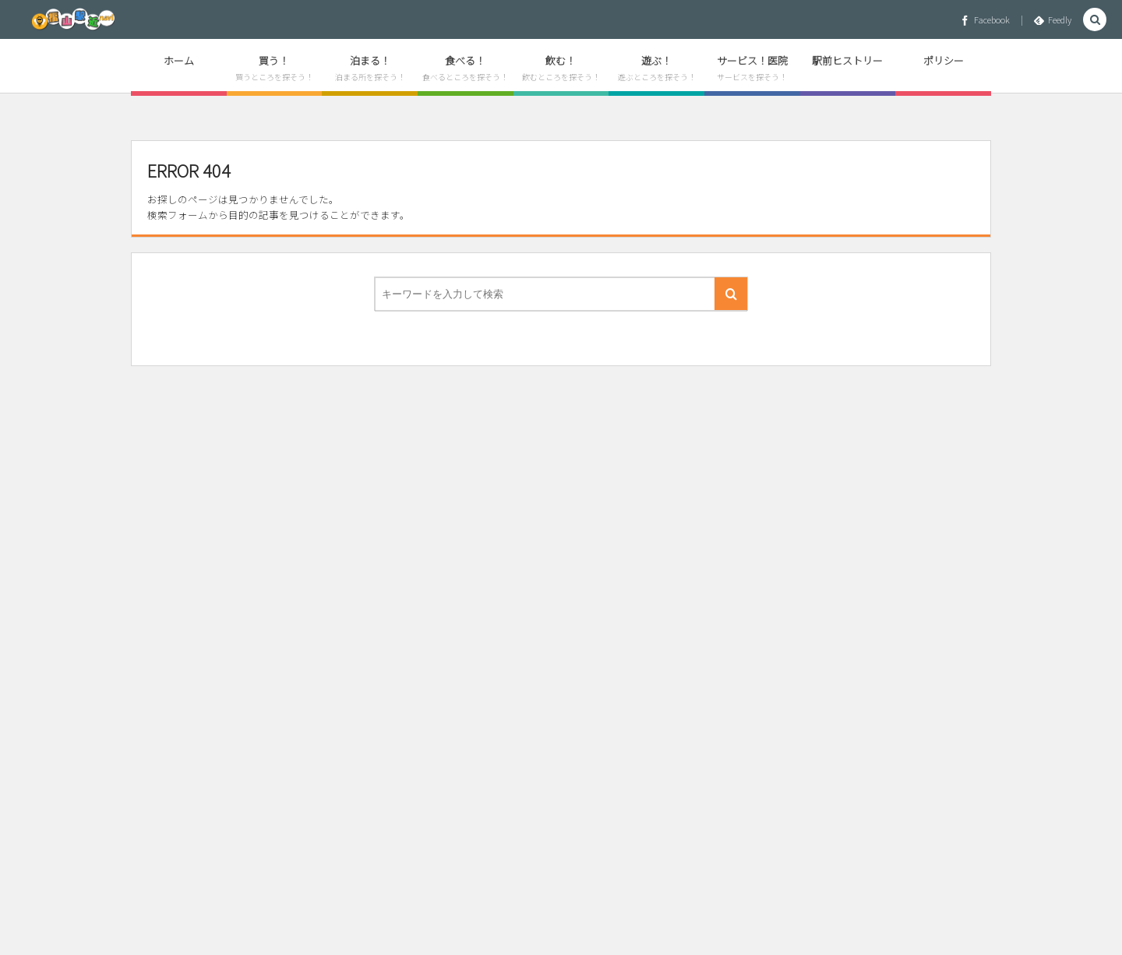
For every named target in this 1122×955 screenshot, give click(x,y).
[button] (1094, 20)
